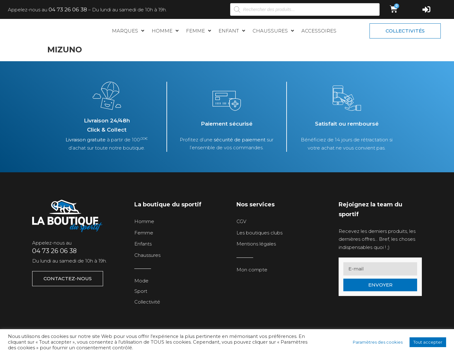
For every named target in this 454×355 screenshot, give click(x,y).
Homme (144, 222)
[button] (128, 31)
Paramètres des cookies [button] (378, 342)
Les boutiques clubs (259, 234)
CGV (241, 222)
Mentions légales (256, 245)
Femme (143, 234)
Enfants (143, 245)
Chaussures (147, 256)
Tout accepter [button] (427, 342)
